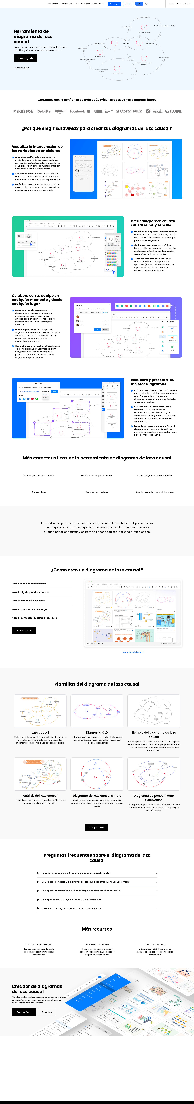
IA (80, 4)
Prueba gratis (25, 58)
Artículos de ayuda (97, 944)
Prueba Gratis (24, 1012)
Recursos (93, 4)
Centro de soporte (155, 944)
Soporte (108, 4)
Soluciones (67, 4)
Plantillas (47, 1012)
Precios (140, 4)
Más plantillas (96, 827)
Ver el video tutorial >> (133, 652)
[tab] (42, 584)
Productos (50, 4)
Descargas (125, 4)
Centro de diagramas (39, 944)
